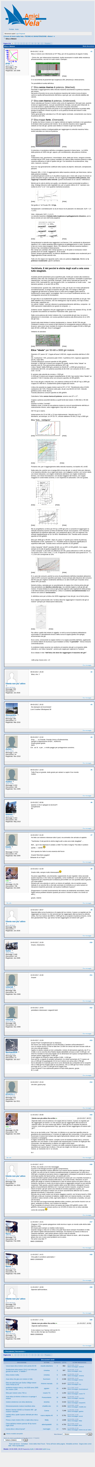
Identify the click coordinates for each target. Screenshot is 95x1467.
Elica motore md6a (12, 1375)
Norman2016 (11, 1052)
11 (42, 43)
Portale (11, 29)
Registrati (22, 33)
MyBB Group (46, 1449)
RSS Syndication (18, 1446)
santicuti (81, 1366)
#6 (91, 802)
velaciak (9, 987)
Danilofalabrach (83, 1389)
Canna (46, 1410)
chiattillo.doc (46, 1406)
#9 (91, 910)
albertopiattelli (47, 1424)
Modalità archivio (72, 1444)
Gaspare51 (82, 1402)
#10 (91, 942)
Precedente (9, 1351)
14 (57, 1429)
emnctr (81, 1416)
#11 (91, 975)
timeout (9, 814)
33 (57, 1397)
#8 (91, 869)
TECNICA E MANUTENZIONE (36, 36)
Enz (80, 1384)
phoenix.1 (10, 1094)
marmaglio (46, 1429)
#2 (91, 672)
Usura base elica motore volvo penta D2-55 (21, 1366)
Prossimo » (48, 43)
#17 (91, 1222)
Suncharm (46, 1379)
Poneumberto (46, 1397)
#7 (91, 835)
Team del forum (14, 1444)
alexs (80, 1425)
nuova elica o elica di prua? (15, 1429)
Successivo (19, 1351)
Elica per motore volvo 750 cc (16, 1393)
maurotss (81, 1398)
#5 (91, 770)
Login (17, 33)
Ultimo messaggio (72, 1366)
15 (57, 1388)
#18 (91, 1254)
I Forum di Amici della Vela (13, 36)
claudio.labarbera (47, 1366)
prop (8, 63)
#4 (91, 737)
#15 (91, 1115)
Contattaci (24, 1444)
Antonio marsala (46, 1383)
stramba (46, 1402)
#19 (91, 1287)
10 (38, 43)
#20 (91, 1320)
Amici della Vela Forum (37, 1444)
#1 (91, 51)
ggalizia (81, 1411)
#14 (91, 1082)
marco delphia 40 (47, 1415)
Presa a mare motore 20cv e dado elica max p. (22, 1420)
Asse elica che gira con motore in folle (19, 1379)
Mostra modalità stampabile (14, 1433)
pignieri (46, 1388)
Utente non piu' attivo (15, 684)
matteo (9, 782)
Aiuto (17, 29)
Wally (46, 1420)
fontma (81, 1380)
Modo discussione (88, 46)
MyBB (32, 1449)
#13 (91, 1040)
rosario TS (46, 1393)
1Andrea (47, 1370)
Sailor (8, 951)
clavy (80, 1371)
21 (57, 1383)
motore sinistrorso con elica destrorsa (19, 1402)
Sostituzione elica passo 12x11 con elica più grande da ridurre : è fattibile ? (21, 1370)
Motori (50, 36)
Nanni (8, 1234)
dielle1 (9, 749)
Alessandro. (11, 715)
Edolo (8, 847)
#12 (91, 1008)
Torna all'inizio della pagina (55, 1444)
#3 (91, 704)
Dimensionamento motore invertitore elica (20, 1406)
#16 (91, 1164)
